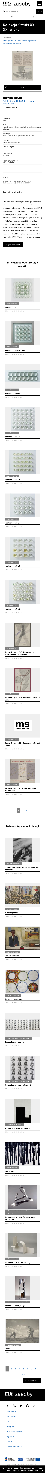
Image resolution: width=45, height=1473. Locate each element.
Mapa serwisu (11, 1417)
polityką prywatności (29, 1470)
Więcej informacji (13, 245)
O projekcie (10, 1427)
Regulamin (10, 1437)
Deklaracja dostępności (14, 1432)
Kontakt (9, 1442)
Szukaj (39, 11)
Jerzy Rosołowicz (12, 97)
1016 (22, 1374)
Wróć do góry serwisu (14, 1447)
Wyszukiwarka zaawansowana (22, 17)
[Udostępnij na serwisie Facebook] (18, 107)
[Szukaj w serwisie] (19, 11)
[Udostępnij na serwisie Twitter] (17, 107)
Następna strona (31, 1380)
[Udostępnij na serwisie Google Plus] (13, 107)
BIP (8, 1422)
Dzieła (17, 41)
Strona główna (8, 41)
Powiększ (23, 87)
